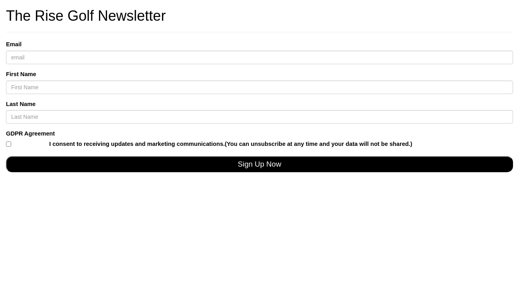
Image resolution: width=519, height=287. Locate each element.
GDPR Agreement (30, 133)
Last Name (21, 104)
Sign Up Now (259, 164)
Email (14, 44)
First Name (21, 74)
